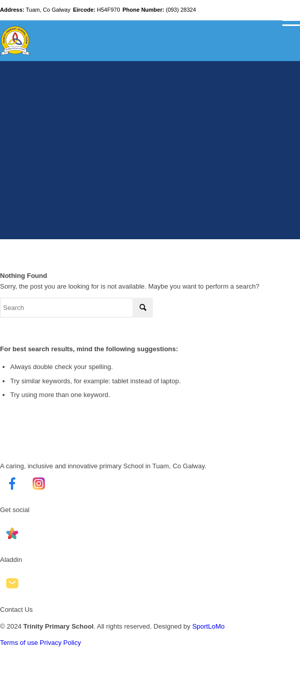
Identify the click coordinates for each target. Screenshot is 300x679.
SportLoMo (208, 626)
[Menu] (286, 20)
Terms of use (19, 642)
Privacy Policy (60, 642)
